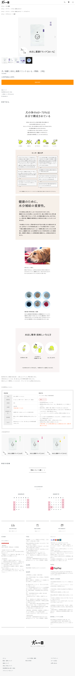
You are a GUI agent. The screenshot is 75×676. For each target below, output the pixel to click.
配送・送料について (6, 660)
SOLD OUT (37, 82)
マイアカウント (53, 658)
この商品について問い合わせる (7, 94)
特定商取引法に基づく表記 (6, 92)
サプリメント (8, 14)
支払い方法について (6, 665)
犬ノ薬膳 (8, 6)
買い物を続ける (4, 96)
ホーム (2, 6)
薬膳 (14, 14)
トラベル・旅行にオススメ (16, 8)
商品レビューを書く (37, 470)
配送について (43, 399)
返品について (4, 90)
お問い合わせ (53, 663)
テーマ (7, 8)
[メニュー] (73, 2)
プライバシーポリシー (6, 670)
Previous (20, 37)
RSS (26, 660)
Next (55, 37)
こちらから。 (10, 387)
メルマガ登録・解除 (30, 658)
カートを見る (53, 660)
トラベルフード (27, 11)
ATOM (29, 660)
